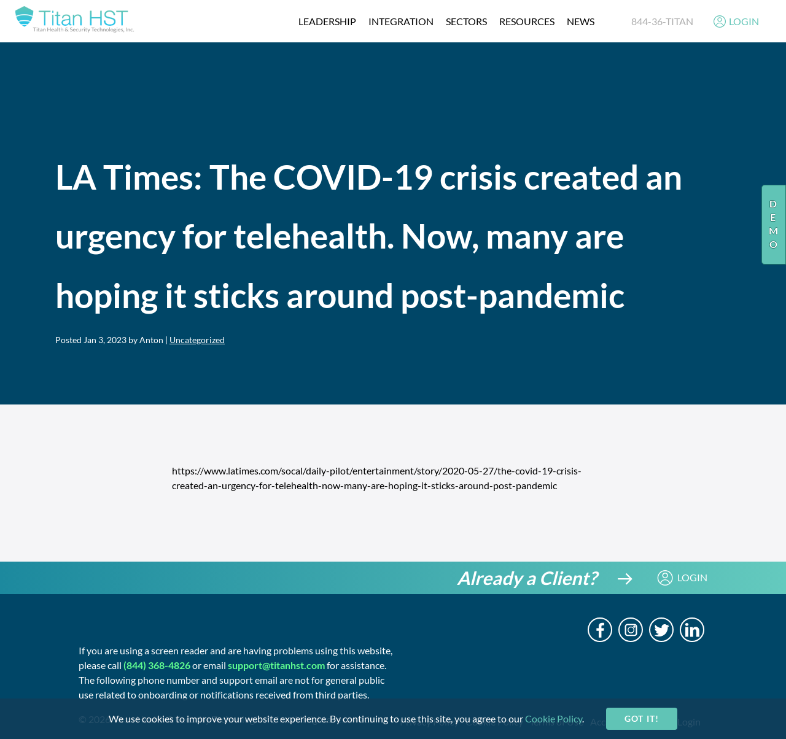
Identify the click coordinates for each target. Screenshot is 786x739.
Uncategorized (197, 340)
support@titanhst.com (276, 665)
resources (526, 21)
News (580, 21)
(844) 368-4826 (156, 665)
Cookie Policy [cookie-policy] (553, 718)
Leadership (327, 21)
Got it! (641, 718)
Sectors (466, 21)
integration (401, 21)
